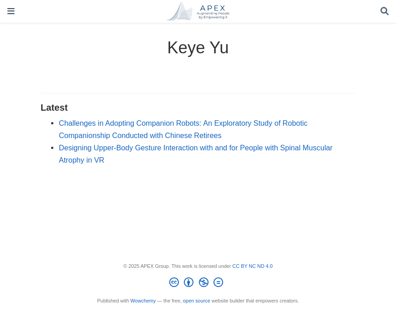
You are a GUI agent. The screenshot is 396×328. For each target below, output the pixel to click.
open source (196, 300)
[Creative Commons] (197, 284)
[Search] (384, 11)
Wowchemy (143, 300)
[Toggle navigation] (11, 11)
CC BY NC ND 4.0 (252, 266)
